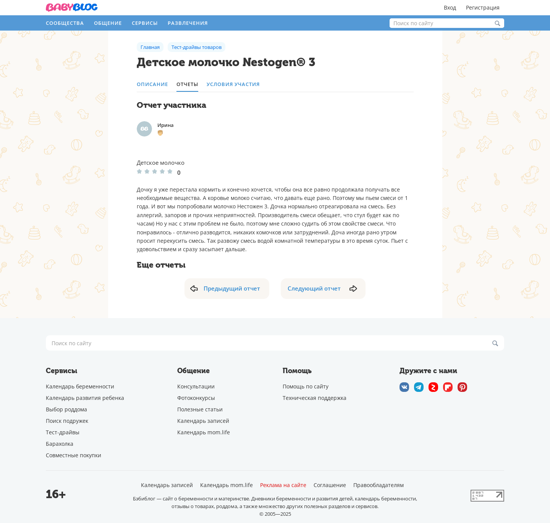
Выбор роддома (66, 409)
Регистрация (483, 7)
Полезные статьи (200, 409)
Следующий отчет (314, 288)
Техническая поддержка (314, 397)
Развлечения (188, 22)
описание (152, 84)
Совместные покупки (73, 455)
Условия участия (233, 84)
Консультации (196, 386)
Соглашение (330, 485)
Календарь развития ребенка (85, 397)
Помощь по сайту (305, 386)
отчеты (187, 84)
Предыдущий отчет (232, 288)
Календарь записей (203, 420)
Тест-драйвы (62, 432)
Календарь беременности (80, 386)
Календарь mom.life (203, 432)
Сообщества (65, 22)
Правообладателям (378, 485)
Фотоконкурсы (196, 397)
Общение (108, 22)
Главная (150, 47)
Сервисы (145, 22)
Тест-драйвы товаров (196, 47)
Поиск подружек (67, 420)
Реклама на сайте (283, 485)
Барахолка (59, 443)
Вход (450, 7)
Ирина (165, 125)
